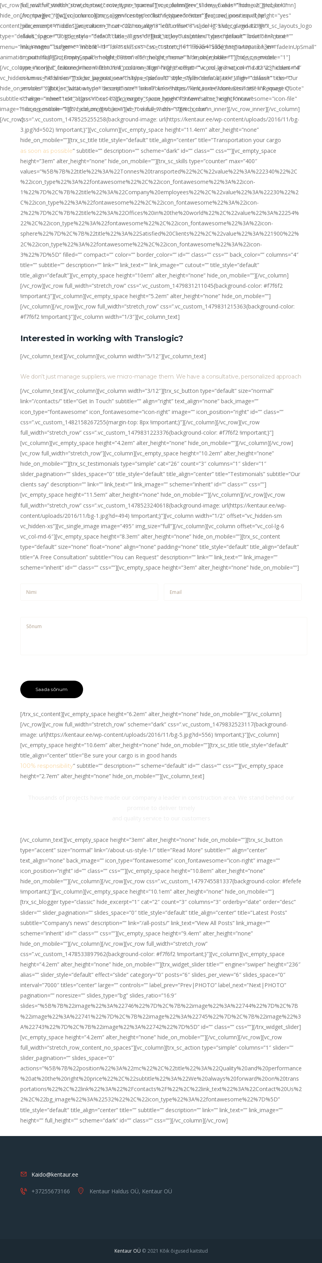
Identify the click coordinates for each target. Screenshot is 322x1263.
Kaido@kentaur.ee (54, 1174)
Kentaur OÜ (127, 1250)
